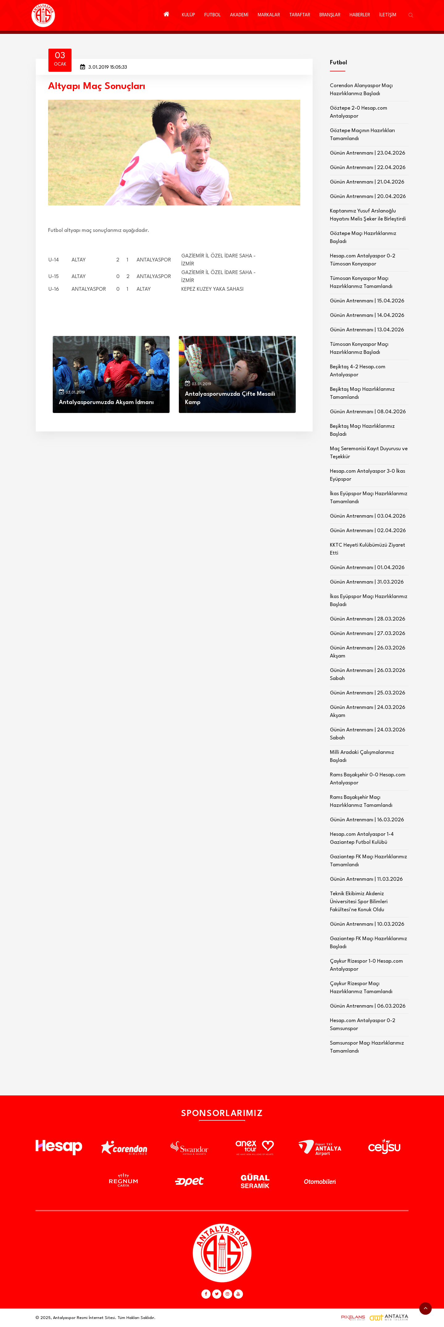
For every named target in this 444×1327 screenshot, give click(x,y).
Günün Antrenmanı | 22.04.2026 (367, 167)
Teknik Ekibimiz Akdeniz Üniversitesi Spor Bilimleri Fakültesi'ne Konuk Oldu (359, 901)
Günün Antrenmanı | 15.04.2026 (367, 301)
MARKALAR (269, 15)
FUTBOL (212, 15)
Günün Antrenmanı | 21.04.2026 (367, 182)
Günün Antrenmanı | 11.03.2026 (366, 879)
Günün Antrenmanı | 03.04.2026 (367, 516)
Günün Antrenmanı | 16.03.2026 (367, 820)
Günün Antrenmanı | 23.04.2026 (367, 153)
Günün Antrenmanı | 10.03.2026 (367, 924)
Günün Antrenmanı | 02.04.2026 (368, 530)
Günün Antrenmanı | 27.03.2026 (367, 633)
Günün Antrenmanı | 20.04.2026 (368, 196)
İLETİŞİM (387, 15)
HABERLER (360, 15)
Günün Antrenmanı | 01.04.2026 (367, 567)
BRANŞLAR (329, 15)
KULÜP (188, 15)
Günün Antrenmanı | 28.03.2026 (367, 619)
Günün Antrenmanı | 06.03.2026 (367, 1006)
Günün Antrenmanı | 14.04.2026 (367, 315)
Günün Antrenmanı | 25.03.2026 (367, 693)
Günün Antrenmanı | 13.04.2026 (367, 330)
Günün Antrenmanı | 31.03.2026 (367, 582)
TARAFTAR (299, 15)
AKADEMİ (239, 15)
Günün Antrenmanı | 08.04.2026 (368, 412)
